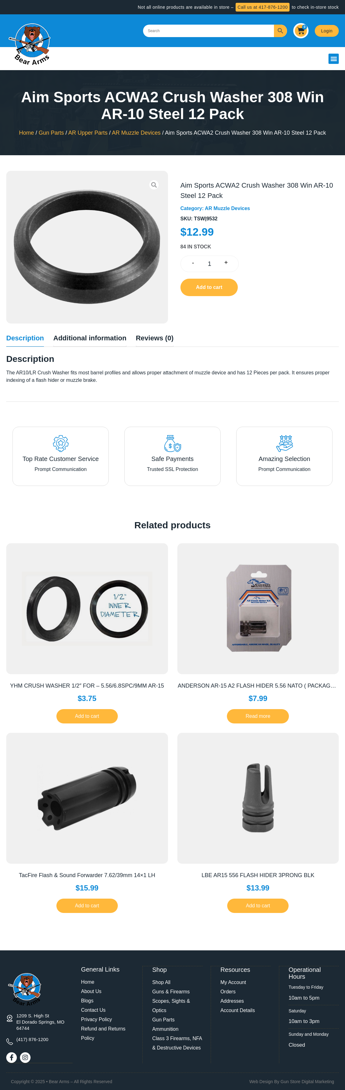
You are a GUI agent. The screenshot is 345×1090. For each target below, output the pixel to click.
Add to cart (209, 287)
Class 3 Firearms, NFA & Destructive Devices (177, 1042)
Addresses (232, 1000)
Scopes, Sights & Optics (171, 1005)
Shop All (161, 982)
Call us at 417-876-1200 (262, 7)
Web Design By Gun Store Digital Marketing (291, 1081)
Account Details (237, 1010)
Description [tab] (25, 338)
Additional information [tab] (90, 338)
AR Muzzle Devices (136, 133)
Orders (228, 991)
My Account (233, 982)
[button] (333, 59)
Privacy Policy (96, 1019)
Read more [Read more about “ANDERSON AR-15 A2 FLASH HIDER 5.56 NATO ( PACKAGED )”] (258, 716)
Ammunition (165, 1028)
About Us (91, 991)
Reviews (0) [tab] (155, 338)
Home (26, 133)
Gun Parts (51, 133)
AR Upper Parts (88, 133)
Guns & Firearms (171, 991)
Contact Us (93, 1010)
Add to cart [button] (87, 716)
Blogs (87, 1000)
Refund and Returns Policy (103, 1033)
